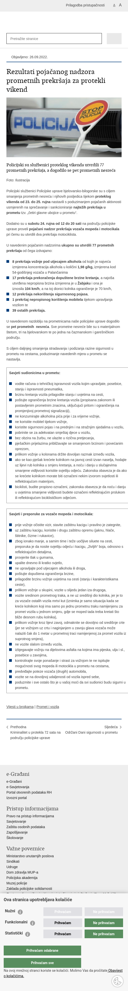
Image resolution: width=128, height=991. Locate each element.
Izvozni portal (16, 798)
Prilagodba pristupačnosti (85, 5)
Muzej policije (16, 883)
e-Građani (14, 781)
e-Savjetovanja (17, 787)
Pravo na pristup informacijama (30, 816)
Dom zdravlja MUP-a (22, 872)
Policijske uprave (19, 899)
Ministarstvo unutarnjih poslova (30, 856)
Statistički (14, 943)
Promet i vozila (48, 707)
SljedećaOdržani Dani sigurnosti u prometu (91, 729)
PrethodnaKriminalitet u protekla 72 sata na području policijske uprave (35, 732)
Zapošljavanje (17, 832)
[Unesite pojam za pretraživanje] (26, 39)
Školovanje (14, 838)
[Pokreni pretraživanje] (97, 38)
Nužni (10, 920)
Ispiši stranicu (9, 757)
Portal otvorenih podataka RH (29, 792)
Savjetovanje (16, 821)
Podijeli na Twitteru (30, 757)
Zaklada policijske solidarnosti (29, 889)
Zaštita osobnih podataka (25, 827)
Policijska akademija (21, 878)
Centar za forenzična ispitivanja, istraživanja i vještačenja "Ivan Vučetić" (61, 894)
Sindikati (12, 861)
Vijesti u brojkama (20, 707)
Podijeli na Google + (40, 757)
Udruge (12, 867)
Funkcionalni (16, 932)
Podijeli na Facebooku (19, 757)
